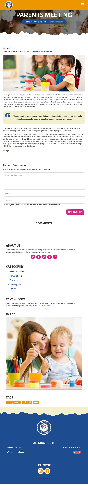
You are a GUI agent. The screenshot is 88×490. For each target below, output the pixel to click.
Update (13, 288)
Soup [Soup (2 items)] (36, 402)
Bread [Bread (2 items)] (9, 402)
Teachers (13, 280)
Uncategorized (16, 284)
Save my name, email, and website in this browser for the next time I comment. (32, 205)
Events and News (17, 271)
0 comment (48, 51)
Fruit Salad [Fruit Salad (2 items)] (27, 402)
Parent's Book (40, 22)
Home (27, 22)
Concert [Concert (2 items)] (17, 402)
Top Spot (37, 51)
